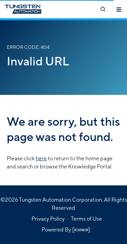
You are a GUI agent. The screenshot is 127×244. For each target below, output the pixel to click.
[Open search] (102, 9)
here (41, 158)
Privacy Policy (48, 219)
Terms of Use (86, 219)
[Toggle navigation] (119, 9)
